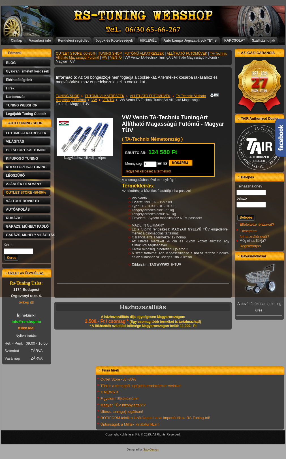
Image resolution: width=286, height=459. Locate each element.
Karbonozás (15, 97)
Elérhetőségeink (19, 80)
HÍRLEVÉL (148, 40)
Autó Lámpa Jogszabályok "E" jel (190, 40)
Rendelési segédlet (73, 40)
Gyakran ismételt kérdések (27, 71)
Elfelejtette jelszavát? (257, 224)
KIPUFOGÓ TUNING (22, 159)
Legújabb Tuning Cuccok (26, 114)
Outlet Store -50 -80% (118, 379)
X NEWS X (110, 392)
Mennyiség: (134, 164)
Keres (8, 245)
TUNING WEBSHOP (21, 105)
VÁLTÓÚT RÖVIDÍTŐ (22, 201)
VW (104, 57)
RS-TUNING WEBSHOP (143, 15)
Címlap (16, 40)
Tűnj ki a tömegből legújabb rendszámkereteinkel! (141, 386)
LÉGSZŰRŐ (15, 176)
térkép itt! (26, 302)
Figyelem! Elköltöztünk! (119, 398)
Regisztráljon (250, 246)
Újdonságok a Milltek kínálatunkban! (130, 424)
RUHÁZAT (14, 218)
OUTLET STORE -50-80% (26, 193)
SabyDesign (151, 449)
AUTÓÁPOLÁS (18, 210)
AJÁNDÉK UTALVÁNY (23, 184)
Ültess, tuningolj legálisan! (122, 411)
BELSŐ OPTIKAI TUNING (26, 150)
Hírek (10, 88)
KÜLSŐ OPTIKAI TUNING (26, 167)
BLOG (11, 63)
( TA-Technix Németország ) (152, 139)
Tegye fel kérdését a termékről (148, 171)
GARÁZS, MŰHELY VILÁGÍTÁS (28, 235)
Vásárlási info (40, 40)
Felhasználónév (249, 186)
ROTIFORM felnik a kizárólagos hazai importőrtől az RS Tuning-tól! (155, 418)
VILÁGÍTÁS (15, 142)
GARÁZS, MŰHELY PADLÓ (27, 227)
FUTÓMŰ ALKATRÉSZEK (26, 133)
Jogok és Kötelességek (114, 40)
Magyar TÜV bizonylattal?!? (123, 405)
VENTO (116, 57)
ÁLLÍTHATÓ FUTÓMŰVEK (187, 53)
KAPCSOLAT (234, 40)
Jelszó (241, 198)
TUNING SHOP (110, 53)
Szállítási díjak (263, 40)
